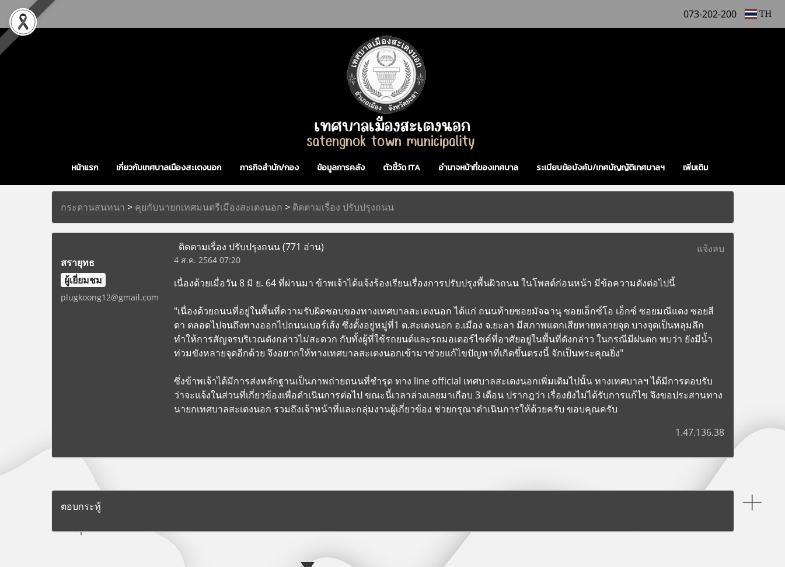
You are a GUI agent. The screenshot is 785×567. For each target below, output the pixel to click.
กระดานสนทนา (93, 207)
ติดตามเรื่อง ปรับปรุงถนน (343, 207)
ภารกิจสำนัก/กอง (269, 168)
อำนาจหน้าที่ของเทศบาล (478, 168)
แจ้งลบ (710, 248)
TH (758, 14)
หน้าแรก (84, 168)
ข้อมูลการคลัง (341, 168)
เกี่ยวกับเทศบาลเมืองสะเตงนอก (168, 168)
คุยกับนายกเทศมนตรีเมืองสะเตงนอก (208, 207)
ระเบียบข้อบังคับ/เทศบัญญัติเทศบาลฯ (600, 168)
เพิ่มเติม (695, 168)
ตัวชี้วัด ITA (401, 168)
